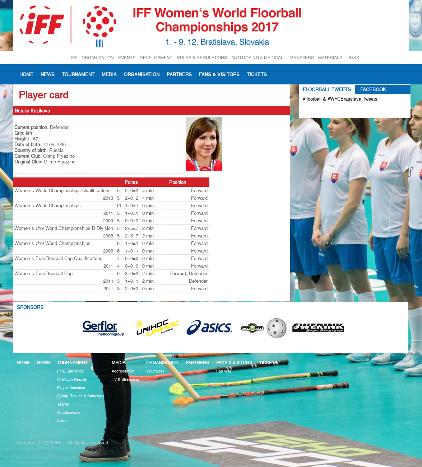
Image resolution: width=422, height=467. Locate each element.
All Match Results (72, 379)
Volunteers (155, 371)
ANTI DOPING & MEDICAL (257, 57)
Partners (179, 74)
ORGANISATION (98, 57)
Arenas (63, 421)
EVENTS (126, 57)
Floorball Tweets (327, 89)
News (48, 74)
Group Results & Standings (81, 396)
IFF (74, 57)
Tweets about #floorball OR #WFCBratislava (333, 110)
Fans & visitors (219, 74)
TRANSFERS (301, 57)
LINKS (353, 57)
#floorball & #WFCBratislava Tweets (340, 99)
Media (109, 74)
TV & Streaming (125, 379)
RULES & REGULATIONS (202, 57)
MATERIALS (330, 57)
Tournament (78, 74)
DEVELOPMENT (156, 57)
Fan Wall (223, 371)
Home (26, 74)
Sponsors (30, 307)
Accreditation (123, 371)
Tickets (257, 74)
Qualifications (68, 412)
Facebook (373, 89)
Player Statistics (71, 387)
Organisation (141, 74)
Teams (63, 404)
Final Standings (70, 371)
